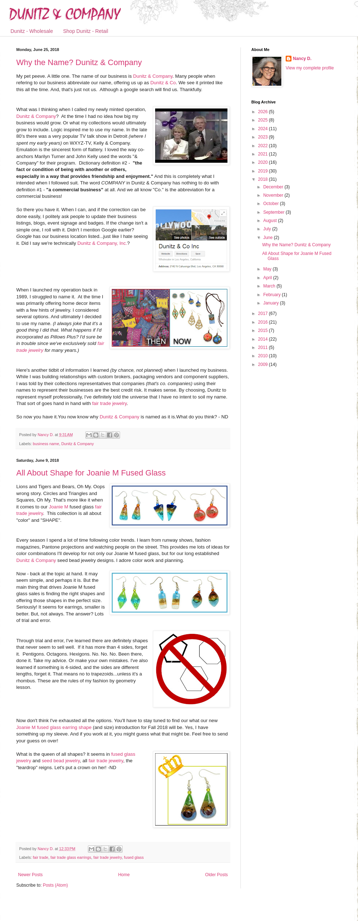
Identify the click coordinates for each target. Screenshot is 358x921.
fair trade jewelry (109, 403)
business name (46, 444)
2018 (263, 179)
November (274, 195)
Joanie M (58, 506)
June (268, 237)
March (270, 286)
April (268, 277)
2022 (263, 145)
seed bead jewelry (61, 760)
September (274, 212)
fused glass (134, 857)
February (272, 294)
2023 (263, 137)
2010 (263, 355)
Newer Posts (30, 874)
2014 (263, 339)
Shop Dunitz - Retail (85, 31)
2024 (263, 128)
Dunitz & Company (152, 76)
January (271, 303)
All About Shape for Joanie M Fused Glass (91, 472)
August (270, 220)
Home (124, 874)
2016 (263, 322)
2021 (263, 154)
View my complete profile (310, 68)
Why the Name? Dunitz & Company (79, 62)
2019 (263, 171)
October (271, 203)
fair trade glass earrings (70, 857)
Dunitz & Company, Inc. (102, 243)
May (268, 269)
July (267, 228)
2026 (263, 111)
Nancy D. (302, 58)
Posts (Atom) (55, 885)
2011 (263, 347)
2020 (263, 162)
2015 (263, 330)
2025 (263, 120)
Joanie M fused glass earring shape (53, 727)
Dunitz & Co (163, 82)
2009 (263, 364)
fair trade (40, 857)
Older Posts (216, 874)
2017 (263, 313)
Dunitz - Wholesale (31, 31)
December (274, 186)
